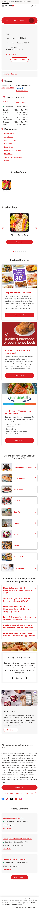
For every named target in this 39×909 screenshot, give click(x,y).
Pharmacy (25, 568)
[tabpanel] (19, 228)
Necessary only (21, 907)
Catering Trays (10, 140)
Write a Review (22, 91)
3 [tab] (17, 251)
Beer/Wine (23, 512)
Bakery (23, 546)
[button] (32, 6)
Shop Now (24, 242)
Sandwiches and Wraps (13, 157)
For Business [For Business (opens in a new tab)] (27, 2)
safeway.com (26, 787)
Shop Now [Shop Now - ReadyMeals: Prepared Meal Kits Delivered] (24, 440)
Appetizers (8, 137)
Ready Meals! (9, 133)
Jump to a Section (19, 74)
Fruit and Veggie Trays (12, 150)
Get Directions (11, 54)
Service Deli (23, 557)
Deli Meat (8, 143)
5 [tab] (21, 251)
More (31, 20)
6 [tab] (23, 251)
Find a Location (21, 877)
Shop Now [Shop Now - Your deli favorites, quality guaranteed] (24, 375)
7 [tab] (25, 251)
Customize (32, 903)
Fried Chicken (9, 147)
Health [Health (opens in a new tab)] (11, 2)
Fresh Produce (23, 501)
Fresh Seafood (23, 478)
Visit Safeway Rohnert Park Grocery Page (19, 793)
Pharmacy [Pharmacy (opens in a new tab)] (18, 2)
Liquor (23, 523)
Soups (6, 160)
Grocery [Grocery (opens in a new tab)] (5, 2)
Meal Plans (8, 154)
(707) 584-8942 (8, 88)
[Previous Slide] (2, 228)
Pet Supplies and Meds (23, 467)
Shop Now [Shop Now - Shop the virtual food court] (24, 315)
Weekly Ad (7, 828)
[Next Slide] (36, 228)
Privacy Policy (11, 905)
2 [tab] (15, 251)
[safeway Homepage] (9, 6)
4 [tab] (19, 251)
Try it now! (12, 730)
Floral (23, 534)
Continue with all (32, 907)
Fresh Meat (23, 489)
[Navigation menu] (3, 6)
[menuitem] (11, 20)
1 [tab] (13, 251)
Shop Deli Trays (19, 59)
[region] (19, 903)
